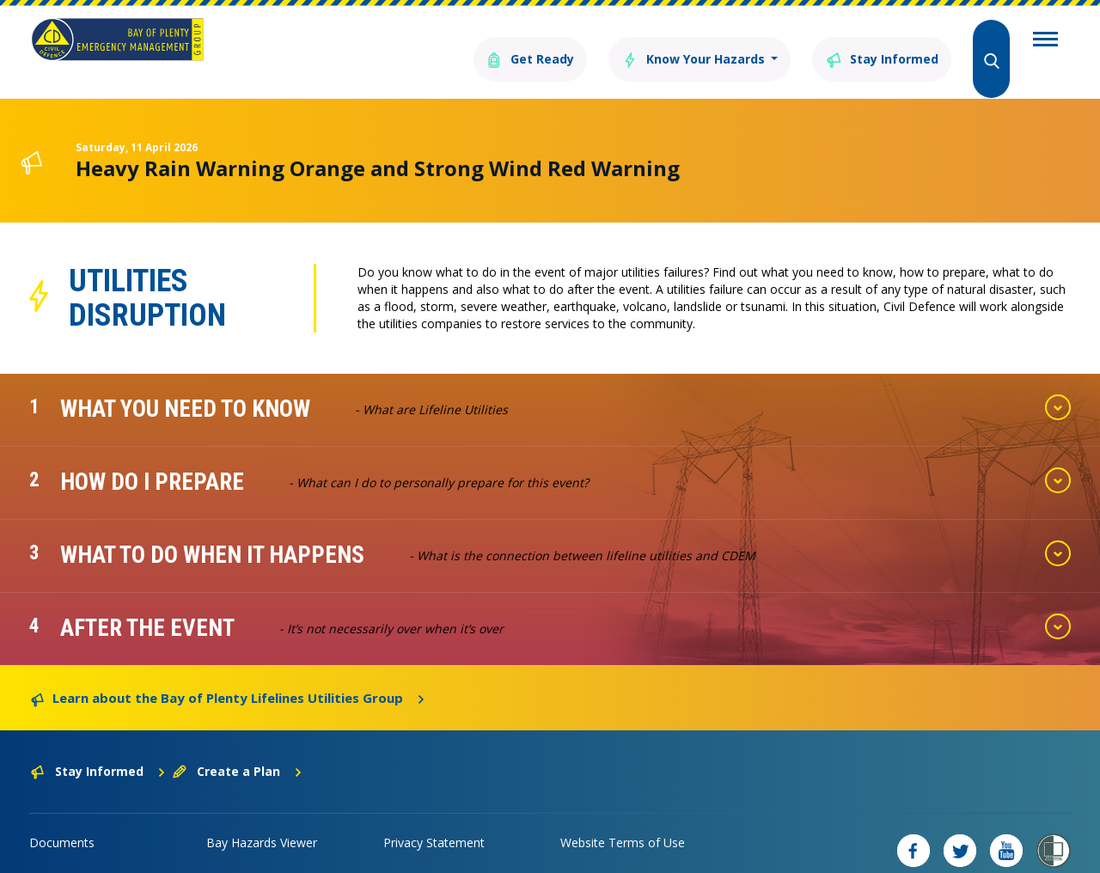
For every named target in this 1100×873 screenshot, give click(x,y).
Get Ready (484, 41)
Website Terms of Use (622, 817)
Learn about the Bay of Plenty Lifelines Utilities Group (228, 671)
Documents (62, 817)
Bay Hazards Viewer (261, 817)
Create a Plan (237, 746)
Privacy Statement (434, 817)
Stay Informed (872, 41)
